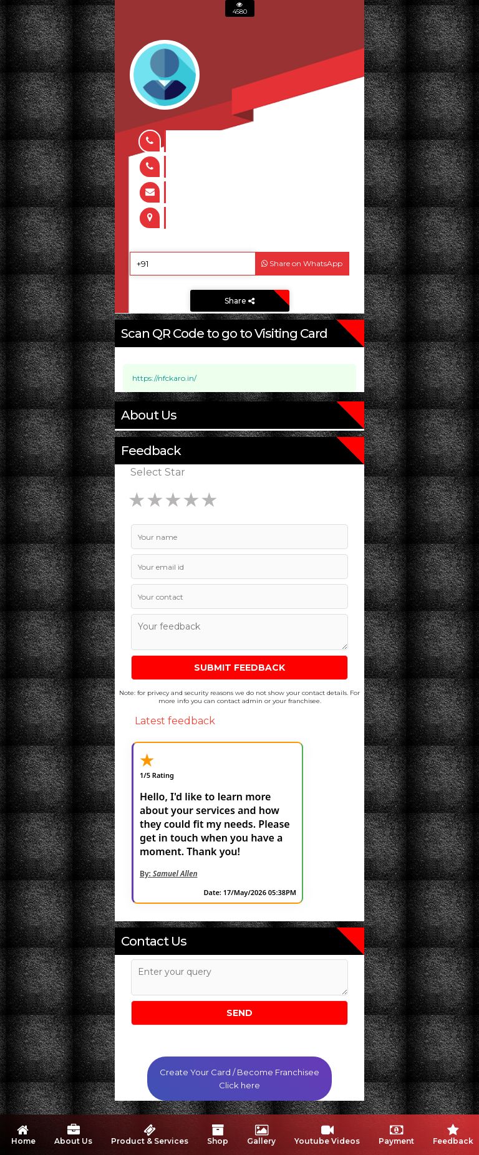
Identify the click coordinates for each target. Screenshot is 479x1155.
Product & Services (149, 1135)
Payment (396, 1135)
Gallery (261, 1135)
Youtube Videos (327, 1135)
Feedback (453, 1135)
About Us (73, 1135)
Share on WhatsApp (301, 263)
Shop (217, 1135)
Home (22, 1135)
